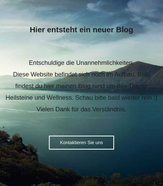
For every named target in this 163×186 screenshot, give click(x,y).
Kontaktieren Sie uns (81, 142)
